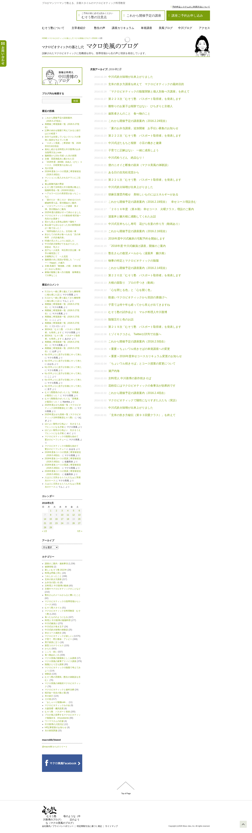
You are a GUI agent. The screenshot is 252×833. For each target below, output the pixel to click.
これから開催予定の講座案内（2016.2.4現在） (137, 392)
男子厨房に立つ (52, 642)
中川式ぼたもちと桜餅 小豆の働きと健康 (135, 142)
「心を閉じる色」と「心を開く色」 (130, 290)
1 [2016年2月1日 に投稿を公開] (50, 510)
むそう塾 (51, 816)
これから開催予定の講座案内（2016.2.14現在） (138, 267)
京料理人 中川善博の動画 (56, 585)
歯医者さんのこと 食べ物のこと (129, 113)
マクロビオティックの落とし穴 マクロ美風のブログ (69, 38)
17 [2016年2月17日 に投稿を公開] (62, 519)
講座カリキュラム (123, 27)
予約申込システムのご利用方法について (191, 7)
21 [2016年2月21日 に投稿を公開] (45, 523)
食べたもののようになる (56, 617)
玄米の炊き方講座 (53, 579)
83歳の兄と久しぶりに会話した (59, 241)
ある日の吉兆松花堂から (123, 172)
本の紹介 (49, 696)
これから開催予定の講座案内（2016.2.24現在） (138, 120)
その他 (48, 699)
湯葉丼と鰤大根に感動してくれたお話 (132, 216)
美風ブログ (166, 27)
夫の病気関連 (51, 730)
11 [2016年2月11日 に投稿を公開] (68, 515)
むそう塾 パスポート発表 (57, 711)
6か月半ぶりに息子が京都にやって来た (63, 354)
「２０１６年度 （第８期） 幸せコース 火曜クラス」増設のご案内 (151, 209)
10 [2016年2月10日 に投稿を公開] (62, 515)
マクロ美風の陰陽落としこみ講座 (60, 658)
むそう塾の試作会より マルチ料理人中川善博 (139, 312)
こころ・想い (51, 652)
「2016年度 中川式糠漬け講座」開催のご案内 (137, 245)
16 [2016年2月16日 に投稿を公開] (56, 519)
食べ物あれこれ (52, 655)
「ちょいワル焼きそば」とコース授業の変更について (142, 363)
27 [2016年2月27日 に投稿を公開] (79, 523)
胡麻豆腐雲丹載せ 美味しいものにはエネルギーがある (143, 194)
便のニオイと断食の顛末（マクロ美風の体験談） (139, 165)
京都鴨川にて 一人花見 (56, 256)
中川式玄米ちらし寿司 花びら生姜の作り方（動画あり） (144, 223)
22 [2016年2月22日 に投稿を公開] (51, 523)
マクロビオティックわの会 (57, 705)
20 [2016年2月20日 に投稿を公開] (79, 519)
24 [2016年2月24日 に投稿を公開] (62, 523)
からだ (48, 648)
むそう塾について (53, 27)
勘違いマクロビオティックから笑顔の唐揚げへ (137, 297)
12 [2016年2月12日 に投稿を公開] (73, 515)
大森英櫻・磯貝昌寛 (54, 708)
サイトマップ (111, 826)
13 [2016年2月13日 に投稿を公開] (79, 515)
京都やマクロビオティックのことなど (62, 589)
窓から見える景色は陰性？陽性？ (60, 222)
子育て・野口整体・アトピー (58, 639)
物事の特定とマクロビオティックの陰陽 (133, 260)
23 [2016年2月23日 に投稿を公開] (56, 523)
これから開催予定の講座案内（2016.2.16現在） (138, 231)
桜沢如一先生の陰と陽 (55, 693)
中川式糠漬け (51, 623)
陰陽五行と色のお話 (121, 319)
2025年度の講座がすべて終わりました (63, 212)
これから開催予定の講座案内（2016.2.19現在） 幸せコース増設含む (152, 201)
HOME (44, 38)
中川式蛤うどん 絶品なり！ (126, 157)
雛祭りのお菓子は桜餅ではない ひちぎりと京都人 (140, 106)
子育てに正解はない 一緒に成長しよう (133, 150)
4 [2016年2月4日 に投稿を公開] (67, 510)
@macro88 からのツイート (55, 746)
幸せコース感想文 (53, 633)
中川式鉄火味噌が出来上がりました (130, 76)
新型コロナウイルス (54, 645)
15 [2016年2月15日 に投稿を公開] (51, 519)
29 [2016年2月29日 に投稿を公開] (51, 527)
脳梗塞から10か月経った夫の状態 (60, 155)
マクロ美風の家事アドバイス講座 (60, 661)
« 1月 (44, 531)
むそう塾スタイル (53, 607)
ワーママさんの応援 (54, 721)
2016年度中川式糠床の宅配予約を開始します (136, 238)
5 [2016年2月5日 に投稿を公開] (73, 510)
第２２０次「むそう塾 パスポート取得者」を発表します (144, 275)
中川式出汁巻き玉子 (54, 626)
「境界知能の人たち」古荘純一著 (60, 231)
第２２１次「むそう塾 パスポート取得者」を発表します (144, 179)
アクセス (204, 27)
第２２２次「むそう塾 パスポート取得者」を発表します (144, 135)
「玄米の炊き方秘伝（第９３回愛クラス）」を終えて (142, 415)
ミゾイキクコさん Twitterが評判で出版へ (134, 334)
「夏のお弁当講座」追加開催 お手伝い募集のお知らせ (143, 128)
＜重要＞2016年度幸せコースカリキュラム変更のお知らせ (145, 356)
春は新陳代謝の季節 (54, 184)
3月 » (79, 531)
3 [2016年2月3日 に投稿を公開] (62, 510)
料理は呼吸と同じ (53, 573)
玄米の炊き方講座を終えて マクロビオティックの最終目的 (146, 84)
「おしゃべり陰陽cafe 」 (56, 702)
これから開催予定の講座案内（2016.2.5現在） (137, 341)
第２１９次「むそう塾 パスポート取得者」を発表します (144, 326)
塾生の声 (99, 27)
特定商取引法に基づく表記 (89, 826)
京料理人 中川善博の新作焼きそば (129, 378)
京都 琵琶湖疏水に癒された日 (59, 159)
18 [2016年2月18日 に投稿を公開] (68, 519)
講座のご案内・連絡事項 (56, 563)
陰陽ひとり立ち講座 (54, 664)
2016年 (95, 38)
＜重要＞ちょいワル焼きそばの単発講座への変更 (139, 348)
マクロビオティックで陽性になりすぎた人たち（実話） (143, 400)
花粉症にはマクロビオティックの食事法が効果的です (142, 385)
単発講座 (146, 27)
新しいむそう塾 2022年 (56, 570)
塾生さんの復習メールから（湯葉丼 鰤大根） (137, 253)
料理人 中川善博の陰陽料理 (58, 620)
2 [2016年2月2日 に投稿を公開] (56, 510)
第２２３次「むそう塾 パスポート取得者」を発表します (144, 98)
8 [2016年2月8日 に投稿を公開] (50, 515)
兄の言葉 (49, 168)
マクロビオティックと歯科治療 (59, 689)
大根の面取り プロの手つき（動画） (132, 282)
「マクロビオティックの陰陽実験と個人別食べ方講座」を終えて (149, 91)
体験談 (48, 674)
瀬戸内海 (114, 370)
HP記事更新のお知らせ (56, 727)
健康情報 (49, 566)
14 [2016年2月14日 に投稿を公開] (45, 519)
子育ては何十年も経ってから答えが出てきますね (139, 304)
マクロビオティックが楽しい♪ (59, 636)
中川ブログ (185, 27)
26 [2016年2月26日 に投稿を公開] (73, 523)
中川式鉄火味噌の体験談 (56, 630)
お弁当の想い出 (52, 582)
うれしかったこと (53, 576)
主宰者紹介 (79, 27)
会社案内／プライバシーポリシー (58, 826)
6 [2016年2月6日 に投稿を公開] (79, 510)
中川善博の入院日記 (54, 724)
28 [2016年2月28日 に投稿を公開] (45, 527)
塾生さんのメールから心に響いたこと (62, 595)
